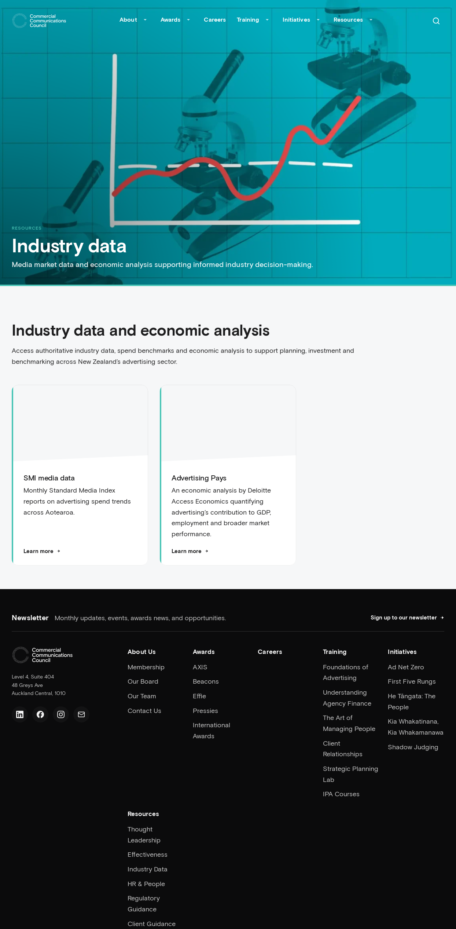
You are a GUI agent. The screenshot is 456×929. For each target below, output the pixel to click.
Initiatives (296, 19)
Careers (215, 19)
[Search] (436, 21)
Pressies (205, 710)
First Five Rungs (412, 681)
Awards (171, 19)
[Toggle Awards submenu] (188, 20)
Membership (146, 667)
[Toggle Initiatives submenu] (318, 20)
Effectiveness (148, 854)
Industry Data (148, 869)
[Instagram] (61, 714)
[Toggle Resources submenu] (371, 20)
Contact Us (144, 710)
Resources (348, 19)
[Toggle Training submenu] (267, 20)
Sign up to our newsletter (407, 617)
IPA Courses (341, 794)
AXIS (200, 667)
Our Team (142, 696)
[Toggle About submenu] (145, 20)
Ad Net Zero (406, 667)
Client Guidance (152, 923)
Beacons (206, 681)
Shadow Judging (413, 747)
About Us (141, 651)
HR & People (146, 883)
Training (248, 19)
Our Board (143, 681)
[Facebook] (40, 714)
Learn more (41, 551)
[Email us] (81, 714)
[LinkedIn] (20, 714)
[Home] (39, 21)
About (128, 19)
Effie (199, 696)
